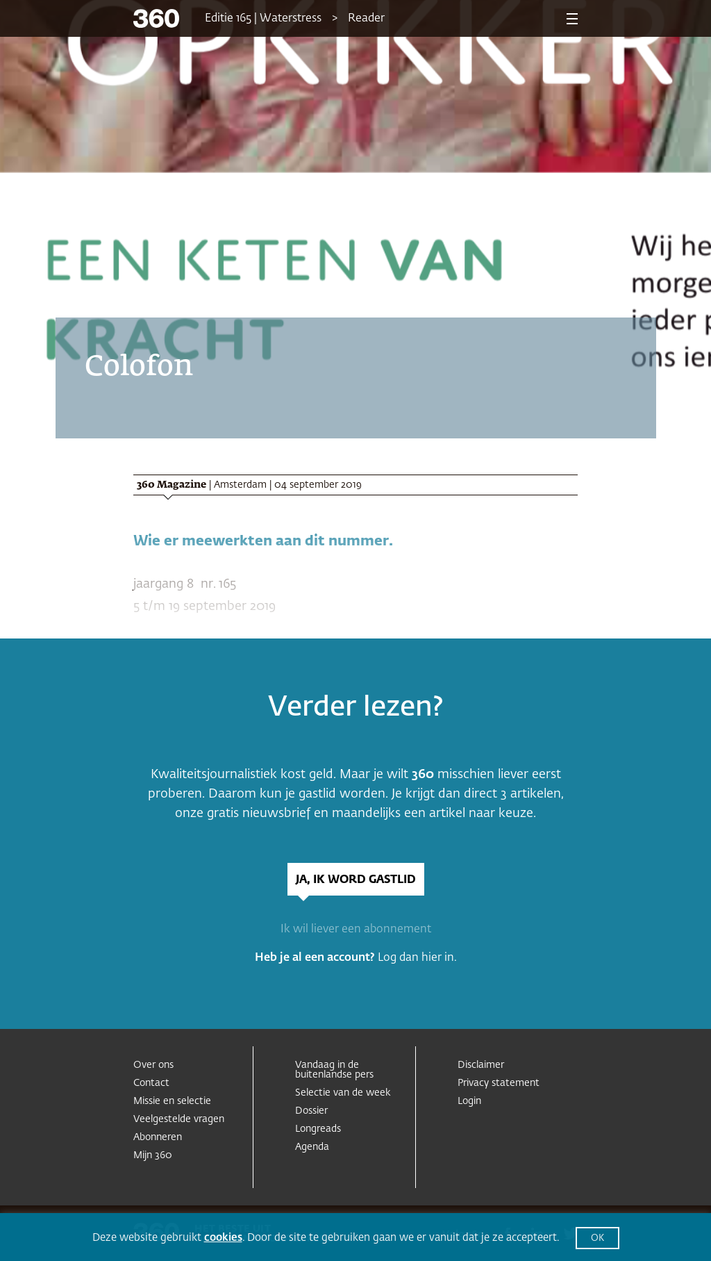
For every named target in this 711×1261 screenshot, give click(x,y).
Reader (366, 18)
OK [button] (597, 1238)
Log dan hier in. (417, 958)
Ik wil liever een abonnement (356, 929)
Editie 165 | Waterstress (263, 18)
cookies (223, 1238)
